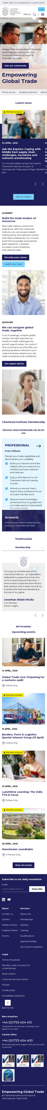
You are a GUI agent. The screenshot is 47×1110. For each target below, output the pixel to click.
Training (24, 930)
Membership (26, 919)
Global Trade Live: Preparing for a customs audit (23, 3)
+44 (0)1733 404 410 (17, 1022)
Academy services (28, 92)
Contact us (7, 914)
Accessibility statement (13, 996)
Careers (6, 919)
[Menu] (42, 14)
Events (5, 936)
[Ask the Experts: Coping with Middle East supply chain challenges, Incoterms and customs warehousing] (23, 142)
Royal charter (9, 974)
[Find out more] (23, 473)
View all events (23, 865)
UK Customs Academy (31, 947)
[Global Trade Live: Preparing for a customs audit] (23, 662)
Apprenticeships (28, 941)
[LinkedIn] (3, 899)
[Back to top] (8, 1003)
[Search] (34, 14)
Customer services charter (15, 979)
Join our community (15, 65)
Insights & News (10, 930)
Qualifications (27, 936)
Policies (5, 985)
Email (5, 884)
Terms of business (11, 960)
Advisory (24, 925)
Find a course (8, 92)
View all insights (23, 197)
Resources (25, 914)
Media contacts (9, 925)
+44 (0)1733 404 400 (17, 1040)
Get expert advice (14, 364)
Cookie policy (8, 990)
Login (41, 9)
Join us (26, 14)
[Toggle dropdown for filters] (23, 547)
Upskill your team (13, 264)
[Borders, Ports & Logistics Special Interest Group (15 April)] (23, 719)
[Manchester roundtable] (23, 832)
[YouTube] (9, 899)
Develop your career (16, 257)
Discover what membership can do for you (23, 431)
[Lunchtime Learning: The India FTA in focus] (23, 776)
